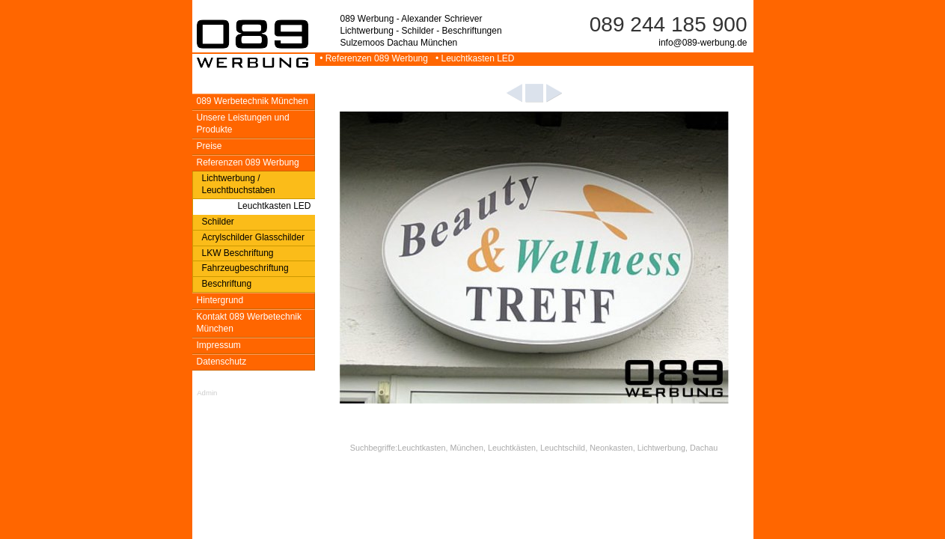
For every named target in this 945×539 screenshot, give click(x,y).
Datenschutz (222, 361)
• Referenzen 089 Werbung (373, 58)
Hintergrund (220, 300)
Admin (207, 393)
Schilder (218, 221)
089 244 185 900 (668, 24)
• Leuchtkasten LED (472, 58)
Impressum (219, 345)
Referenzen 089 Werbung (248, 162)
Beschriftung (227, 283)
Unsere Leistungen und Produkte (243, 123)
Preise (209, 146)
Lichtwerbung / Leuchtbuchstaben (238, 184)
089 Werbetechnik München (252, 101)
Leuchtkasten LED (274, 206)
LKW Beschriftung (238, 253)
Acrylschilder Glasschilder (253, 237)
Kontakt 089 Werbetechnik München (249, 322)
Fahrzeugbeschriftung (245, 268)
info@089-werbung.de (702, 42)
